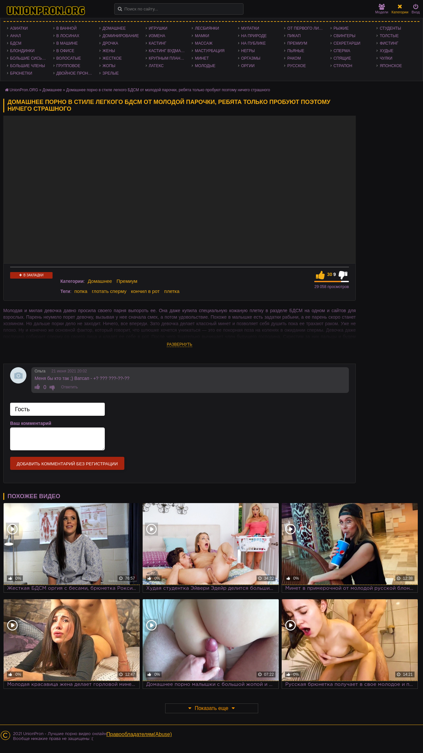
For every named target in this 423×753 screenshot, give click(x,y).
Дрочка (110, 43)
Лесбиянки (207, 28)
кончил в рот (145, 291)
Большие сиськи (28, 58)
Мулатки (250, 28)
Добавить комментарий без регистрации (67, 463)
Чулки (386, 58)
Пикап (294, 36)
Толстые (389, 36)
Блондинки (22, 51)
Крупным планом (168, 58)
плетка (172, 291)
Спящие (342, 58)
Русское (296, 66)
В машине (67, 43)
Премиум (297, 43)
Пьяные (295, 51)
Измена (157, 36)
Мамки (202, 36)
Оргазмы (250, 58)
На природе (254, 36)
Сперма (342, 51)
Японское (391, 66)
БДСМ (16, 43)
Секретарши (347, 43)
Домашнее (114, 28)
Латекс (156, 66)
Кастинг (157, 43)
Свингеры (344, 36)
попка (80, 291)
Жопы (108, 66)
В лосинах (68, 36)
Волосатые (68, 58)
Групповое (68, 66)
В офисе (65, 51)
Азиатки (19, 28)
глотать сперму (109, 291)
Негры (248, 51)
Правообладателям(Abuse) (139, 734)
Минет (202, 58)
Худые (386, 51)
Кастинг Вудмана (167, 51)
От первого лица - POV (307, 28)
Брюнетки (21, 73)
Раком (294, 58)
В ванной (66, 28)
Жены (108, 51)
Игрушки (158, 28)
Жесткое (112, 58)
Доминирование (120, 36)
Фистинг (389, 43)
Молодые (205, 66)
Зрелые (110, 73)
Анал (15, 36)
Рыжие (341, 28)
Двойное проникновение (76, 73)
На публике (253, 43)
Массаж (203, 43)
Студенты (390, 28)
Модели (381, 9)
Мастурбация (210, 51)
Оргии (248, 66)
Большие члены (27, 66)
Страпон (343, 66)
